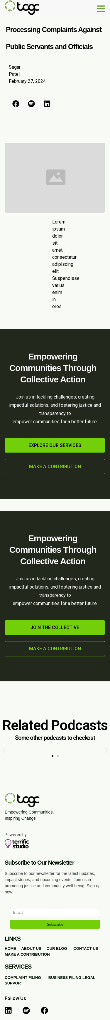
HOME (10, 948)
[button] (3, 750)
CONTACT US (85, 948)
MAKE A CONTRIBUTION (27, 954)
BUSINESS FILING (65, 977)
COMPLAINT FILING (23, 977)
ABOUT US (31, 948)
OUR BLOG (57, 948)
